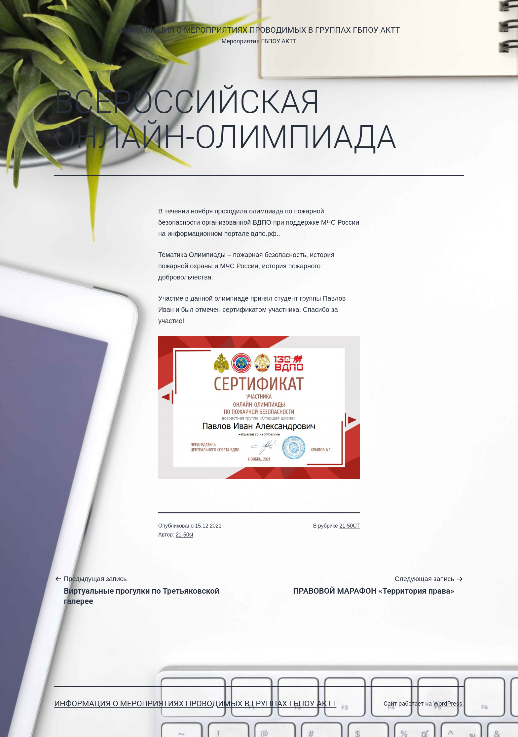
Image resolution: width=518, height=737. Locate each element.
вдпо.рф (264, 233)
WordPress (447, 703)
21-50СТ (349, 526)
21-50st (184, 534)
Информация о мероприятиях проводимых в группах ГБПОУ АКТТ (259, 30)
